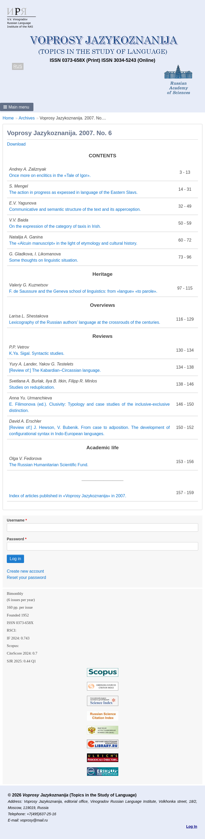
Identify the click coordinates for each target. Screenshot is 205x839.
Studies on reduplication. (32, 387)
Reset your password (26, 577)
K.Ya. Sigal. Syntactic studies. (36, 353)
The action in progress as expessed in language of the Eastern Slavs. (73, 192)
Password (15, 539)
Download (16, 144)
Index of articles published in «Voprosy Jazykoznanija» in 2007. (67, 496)
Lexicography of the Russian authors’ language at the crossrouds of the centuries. (84, 322)
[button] (16, 107)
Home (8, 118)
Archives (27, 118)
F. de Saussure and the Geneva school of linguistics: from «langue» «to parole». (83, 291)
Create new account (25, 571)
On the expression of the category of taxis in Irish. (55, 226)
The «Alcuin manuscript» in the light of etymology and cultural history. (73, 243)
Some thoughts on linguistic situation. (43, 260)
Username (16, 520)
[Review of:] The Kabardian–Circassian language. (55, 370)
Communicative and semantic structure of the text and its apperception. (75, 209)
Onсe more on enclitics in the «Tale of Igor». (50, 175)
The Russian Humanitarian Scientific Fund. (48, 465)
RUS (17, 66)
